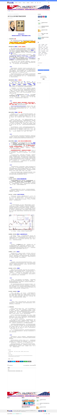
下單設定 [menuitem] (24, 2)
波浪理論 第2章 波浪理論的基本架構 (45, 38)
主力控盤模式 (42, 44)
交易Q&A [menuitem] (28, 2)
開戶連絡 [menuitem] (16, 2)
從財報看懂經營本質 (44, 52)
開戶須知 (39, 53)
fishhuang (20, 413)
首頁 (7, 0)
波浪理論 (39, 48)
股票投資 (42, 48)
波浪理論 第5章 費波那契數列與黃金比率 (45, 27)
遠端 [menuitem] (37, 2)
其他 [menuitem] (40, 2)
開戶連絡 (10, 0)
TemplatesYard (14, 413)
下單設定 (39, 44)
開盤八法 (42, 53)
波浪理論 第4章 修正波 (44, 22)
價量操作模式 (45, 53)
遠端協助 (12, 0)
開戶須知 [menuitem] (20, 2)
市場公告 (46, 44)
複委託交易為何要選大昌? (26, 406)
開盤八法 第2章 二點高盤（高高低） (44, 34)
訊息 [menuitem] (35, 2)
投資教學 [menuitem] (32, 2)
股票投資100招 (46, 48)
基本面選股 (39, 52)
